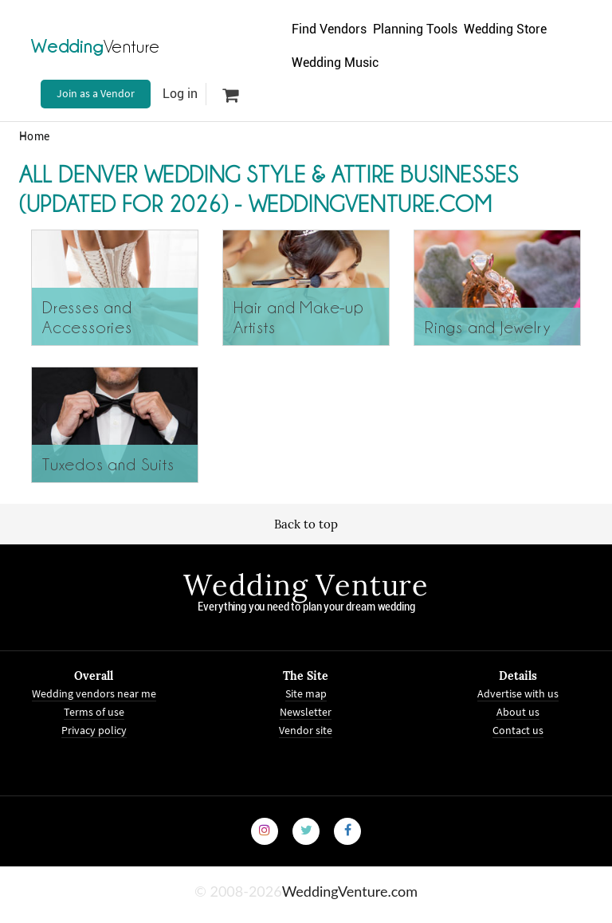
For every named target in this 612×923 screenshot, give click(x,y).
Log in (180, 93)
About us (517, 711)
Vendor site (305, 729)
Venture (95, 46)
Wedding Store (505, 29)
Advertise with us (518, 693)
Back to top (306, 524)
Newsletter (306, 711)
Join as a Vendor (96, 93)
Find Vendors (329, 29)
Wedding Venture (306, 585)
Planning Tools (415, 29)
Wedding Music (335, 62)
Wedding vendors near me (94, 693)
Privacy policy (94, 729)
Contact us (517, 729)
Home (34, 136)
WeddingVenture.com (350, 890)
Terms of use (94, 711)
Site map (306, 693)
